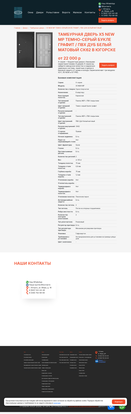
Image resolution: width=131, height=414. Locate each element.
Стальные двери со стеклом (47, 377)
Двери (39, 12)
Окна (30, 12)
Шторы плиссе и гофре (83, 377)
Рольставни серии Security (64, 361)
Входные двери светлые (46, 385)
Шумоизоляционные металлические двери (49, 364)
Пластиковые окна (27, 356)
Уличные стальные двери (46, 369)
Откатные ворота (73, 364)
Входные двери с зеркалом (47, 375)
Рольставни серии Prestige (64, 364)
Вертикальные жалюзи (83, 364)
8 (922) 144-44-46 (108, 13)
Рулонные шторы (82, 375)
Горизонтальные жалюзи (83, 361)
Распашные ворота (73, 361)
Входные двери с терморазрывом (48, 390)
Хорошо (119, 401)
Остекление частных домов (29, 361)
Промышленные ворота (74, 359)
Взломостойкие (45, 359)
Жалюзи (77, 12)
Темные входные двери (46, 388)
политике (56, 403)
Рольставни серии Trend (63, 359)
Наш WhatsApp (106, 3)
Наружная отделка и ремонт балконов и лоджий (32, 369)
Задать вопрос (107, 20)
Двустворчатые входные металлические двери (50, 380)
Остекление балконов (28, 359)
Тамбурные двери (45, 367)
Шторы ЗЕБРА (81, 372)
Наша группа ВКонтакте (38, 287)
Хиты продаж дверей (45, 356)
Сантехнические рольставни (64, 356)
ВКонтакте (104, 6)
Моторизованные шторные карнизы (85, 356)
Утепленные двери (45, 361)
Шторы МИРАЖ (82, 367)
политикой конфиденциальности (83, 408)
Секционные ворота (73, 369)
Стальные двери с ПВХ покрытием (48, 383)
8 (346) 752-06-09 (108, 15)
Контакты (90, 12)
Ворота (66, 12)
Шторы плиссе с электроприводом (85, 359)
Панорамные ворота (73, 356)
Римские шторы (81, 369)
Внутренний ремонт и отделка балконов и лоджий (32, 367)
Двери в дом (44, 372)
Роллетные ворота (73, 367)
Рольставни (52, 12)
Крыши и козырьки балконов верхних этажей (32, 364)
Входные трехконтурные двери (47, 393)
